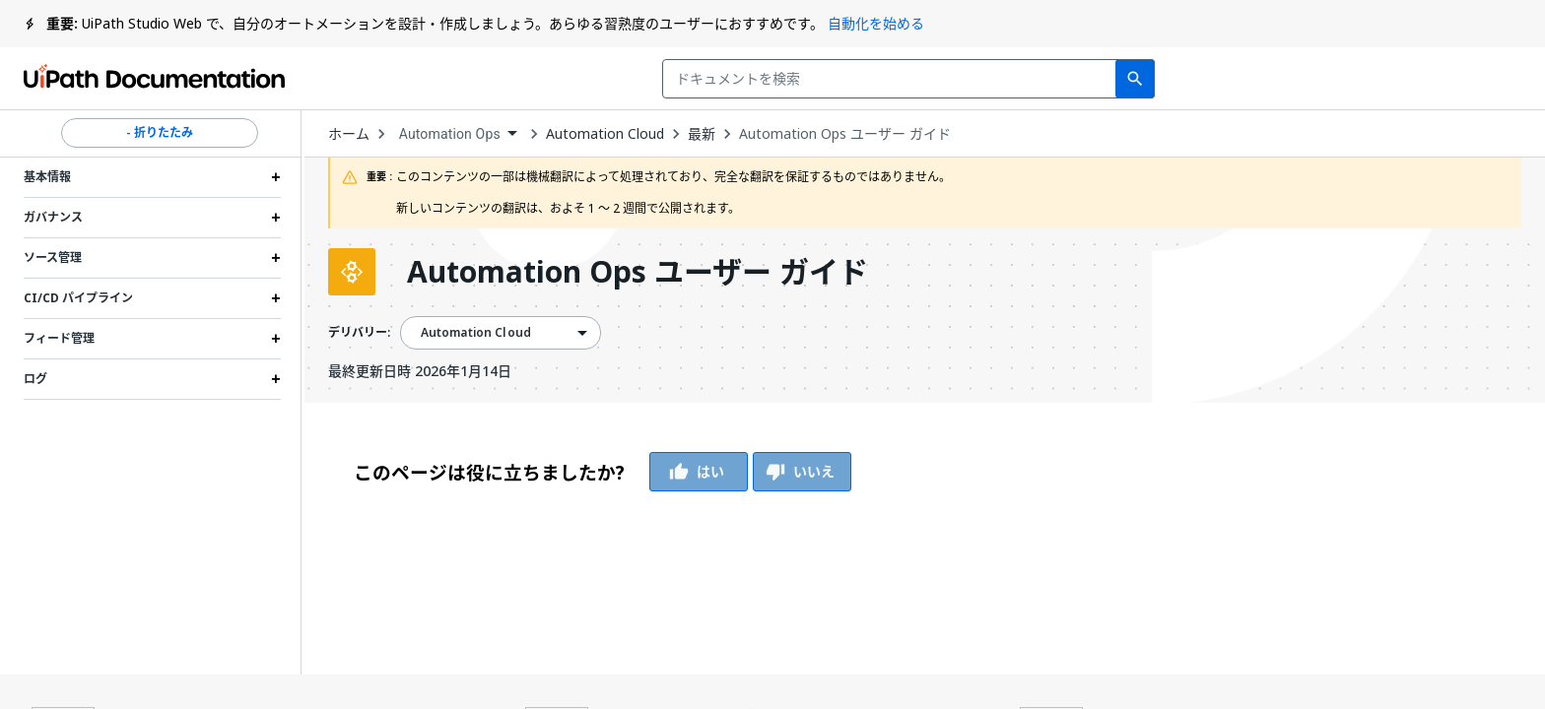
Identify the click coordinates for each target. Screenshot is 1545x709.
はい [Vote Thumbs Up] (698, 471)
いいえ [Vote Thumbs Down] (802, 471)
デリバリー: (359, 333)
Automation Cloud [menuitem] (476, 333)
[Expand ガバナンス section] (276, 217)
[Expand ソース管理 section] (276, 258)
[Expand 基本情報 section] (276, 177)
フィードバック (1088, 78)
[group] (602, 471)
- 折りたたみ (159, 133)
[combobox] (638, 79)
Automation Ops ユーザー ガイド (845, 134)
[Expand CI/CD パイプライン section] (276, 298)
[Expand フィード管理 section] (276, 339)
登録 (1486, 78)
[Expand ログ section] (276, 379)
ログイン (1394, 78)
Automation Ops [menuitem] (450, 134)
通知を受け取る (1255, 78)
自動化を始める (876, 23)
